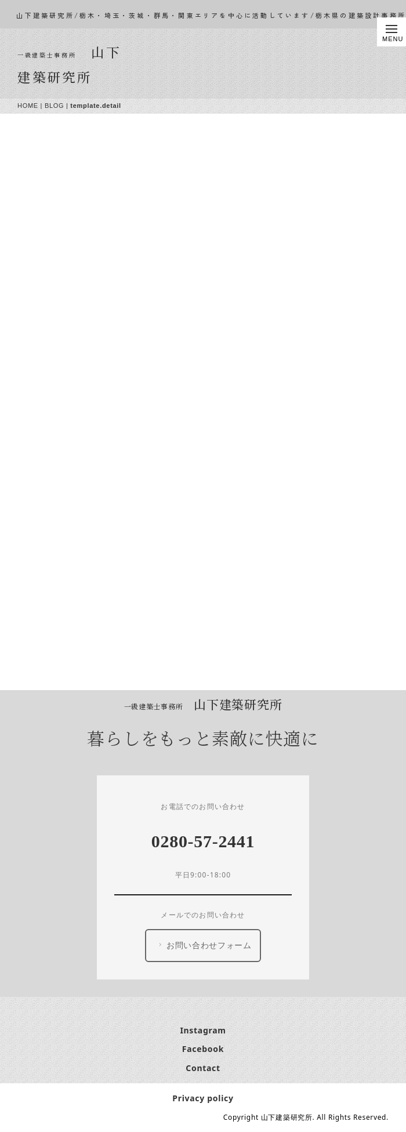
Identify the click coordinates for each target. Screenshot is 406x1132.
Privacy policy (202, 1098)
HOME (27, 105)
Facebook (203, 1048)
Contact (203, 1067)
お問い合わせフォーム (204, 945)
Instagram (203, 1030)
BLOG (54, 105)
